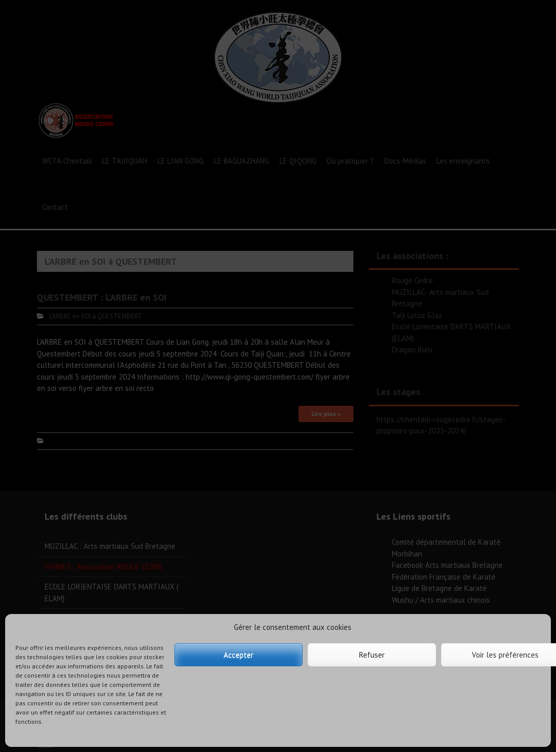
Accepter (238, 655)
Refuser (372, 655)
